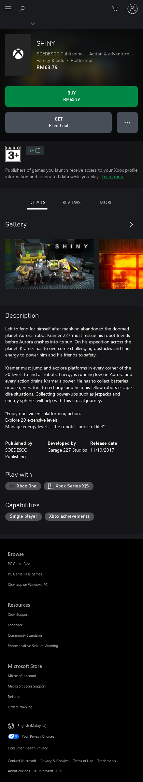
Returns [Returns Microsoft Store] (14, 696)
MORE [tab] (106, 202)
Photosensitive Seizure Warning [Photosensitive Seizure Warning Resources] (33, 646)
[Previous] (118, 224)
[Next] (131, 224)
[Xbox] (17, 23)
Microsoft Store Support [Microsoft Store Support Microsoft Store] (27, 686)
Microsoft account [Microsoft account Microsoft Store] (22, 675)
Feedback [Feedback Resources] (15, 625)
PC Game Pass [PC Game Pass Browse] (19, 563)
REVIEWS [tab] (71, 202)
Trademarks (106, 761)
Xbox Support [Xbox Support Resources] (18, 614)
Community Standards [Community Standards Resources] (25, 635)
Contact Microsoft (22, 761)
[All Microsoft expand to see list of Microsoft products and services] (8, 9)
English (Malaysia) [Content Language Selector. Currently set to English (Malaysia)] (32, 725)
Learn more (113, 176)
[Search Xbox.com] (22, 8)
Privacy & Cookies (54, 761)
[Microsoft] (71, 5)
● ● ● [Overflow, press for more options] (127, 122)
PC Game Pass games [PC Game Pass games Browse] (25, 574)
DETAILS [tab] (37, 202)
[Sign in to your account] (132, 9)
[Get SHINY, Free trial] (58, 122)
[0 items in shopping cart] (117, 9)
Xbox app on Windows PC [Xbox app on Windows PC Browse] (28, 584)
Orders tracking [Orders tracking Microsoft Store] (20, 707)
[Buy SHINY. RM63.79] (71, 96)
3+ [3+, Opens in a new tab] (34, 150)
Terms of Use (83, 761)
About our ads (19, 771)
